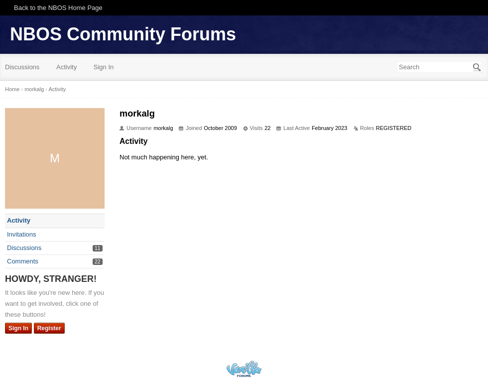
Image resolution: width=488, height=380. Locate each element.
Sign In (104, 67)
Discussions (22, 67)
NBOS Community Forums (123, 34)
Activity (66, 67)
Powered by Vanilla (244, 369)
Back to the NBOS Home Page (58, 7)
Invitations (21, 234)
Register (49, 328)
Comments (22, 261)
